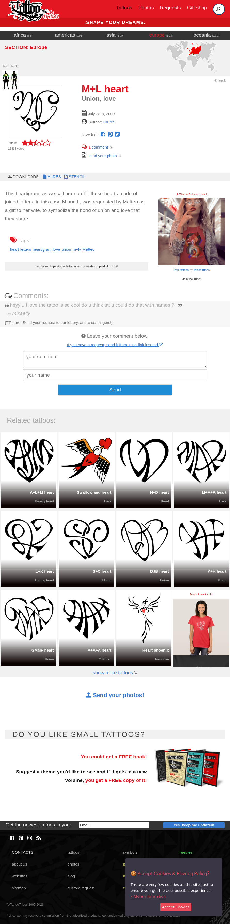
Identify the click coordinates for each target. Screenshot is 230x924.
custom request (80, 888)
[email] (114, 825)
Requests (170, 7)
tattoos (73, 852)
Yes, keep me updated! (193, 825)
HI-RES (51, 176)
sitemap (19, 888)
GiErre (109, 122)
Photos (146, 7)
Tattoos (124, 7)
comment (95, 147)
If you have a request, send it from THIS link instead (115, 345)
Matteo (88, 249)
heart (14, 249)
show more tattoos (113, 672)
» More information (148, 896)
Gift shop (197, 7)
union (66, 249)
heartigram (42, 249)
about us (19, 864)
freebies (185, 852)
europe (161, 35)
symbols (130, 852)
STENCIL (74, 176)
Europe (38, 47)
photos (73, 864)
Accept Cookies (176, 907)
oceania (207, 35)
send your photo (99, 155)
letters (25, 249)
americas (69, 35)
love (56, 249)
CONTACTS (22, 852)
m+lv (77, 249)
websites (19, 876)
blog (71, 876)
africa (23, 35)
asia (114, 35)
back (220, 80)
